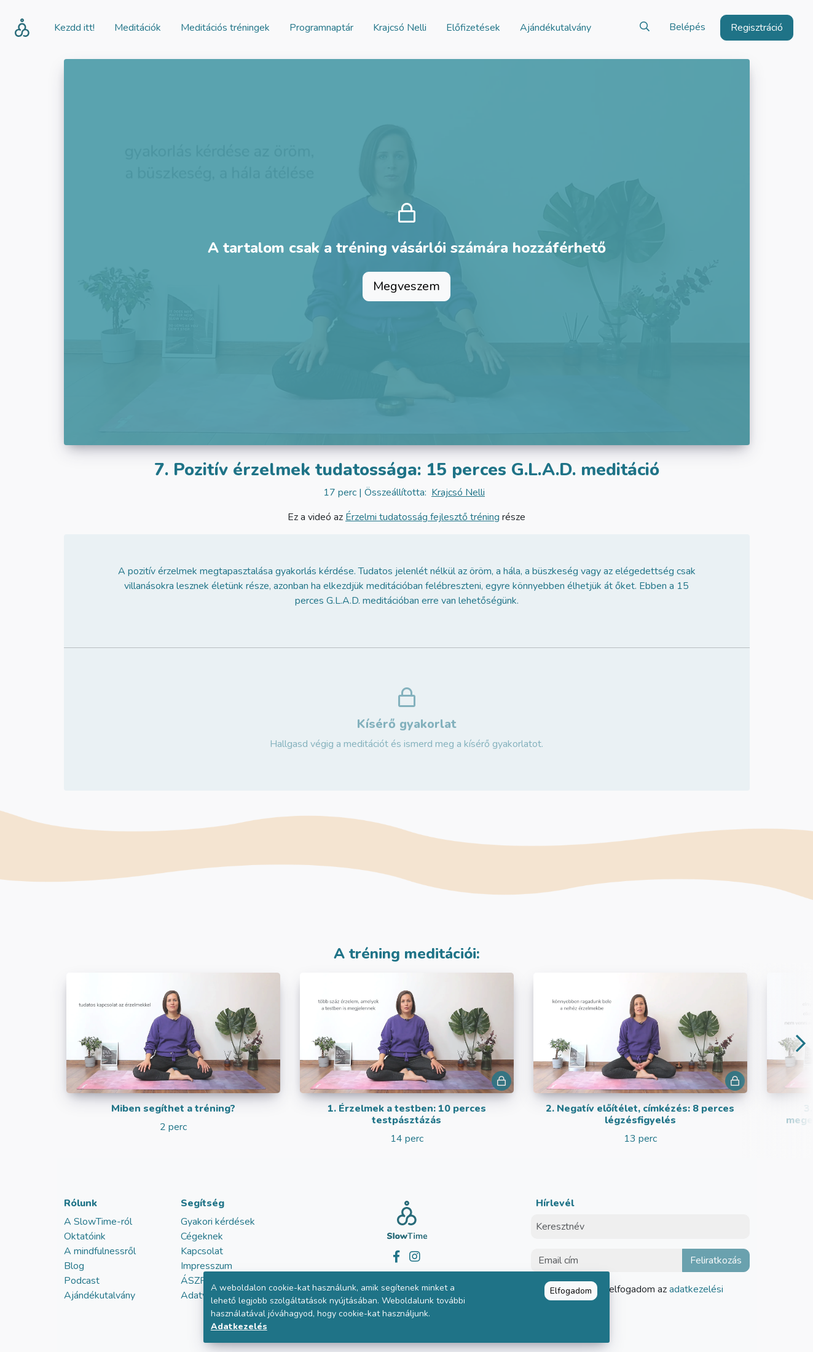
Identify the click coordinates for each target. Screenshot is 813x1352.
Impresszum (206, 1266)
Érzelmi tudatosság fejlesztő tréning (422, 517)
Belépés (687, 27)
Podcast (82, 1280)
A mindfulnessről (100, 1251)
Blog (74, 1266)
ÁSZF (193, 1280)
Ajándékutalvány (99, 1295)
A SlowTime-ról (98, 1221)
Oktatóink (85, 1236)
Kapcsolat (202, 1251)
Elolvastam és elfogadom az (634, 1297)
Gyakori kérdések (218, 1221)
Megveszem (406, 286)
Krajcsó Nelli (458, 492)
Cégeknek (202, 1236)
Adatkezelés (239, 1326)
